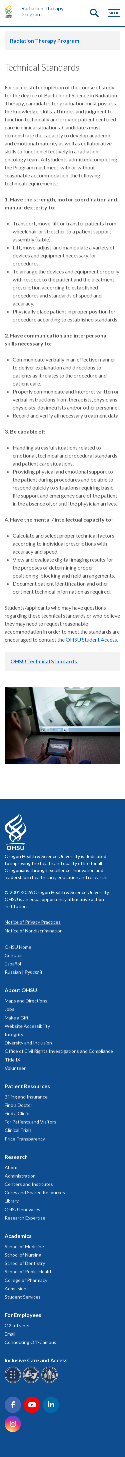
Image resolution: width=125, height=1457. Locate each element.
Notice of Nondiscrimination (34, 930)
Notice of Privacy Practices (33, 922)
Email (10, 1334)
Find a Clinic (17, 1113)
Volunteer (15, 1068)
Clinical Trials (18, 1130)
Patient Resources (27, 1086)
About (11, 1167)
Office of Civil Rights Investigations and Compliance (59, 1051)
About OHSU (21, 990)
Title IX (12, 1059)
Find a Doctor (18, 1105)
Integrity (14, 1034)
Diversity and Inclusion (28, 1042)
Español (13, 963)
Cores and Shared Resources (35, 1192)
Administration (20, 1176)
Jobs (9, 1009)
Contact (13, 955)
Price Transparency (25, 1139)
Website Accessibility (27, 1026)
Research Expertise (25, 1218)
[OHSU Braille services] (14, 1382)
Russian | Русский (23, 972)
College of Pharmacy (26, 1280)
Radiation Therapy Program (42, 11)
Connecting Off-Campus (30, 1342)
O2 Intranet (17, 1325)
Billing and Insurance (26, 1097)
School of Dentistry (25, 1263)
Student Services (23, 1297)
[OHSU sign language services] (32, 1382)
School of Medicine (24, 1246)
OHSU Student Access (91, 639)
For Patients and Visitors (30, 1122)
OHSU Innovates (22, 1209)
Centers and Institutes (29, 1184)
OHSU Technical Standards (43, 661)
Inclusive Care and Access (36, 1360)
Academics (18, 1236)
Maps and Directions (26, 1000)
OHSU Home (18, 947)
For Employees (23, 1315)
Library (12, 1201)
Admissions (17, 1288)
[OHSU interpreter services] (50, 1382)
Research (16, 1157)
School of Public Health (29, 1271)
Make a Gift (17, 1017)
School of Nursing (23, 1255)
